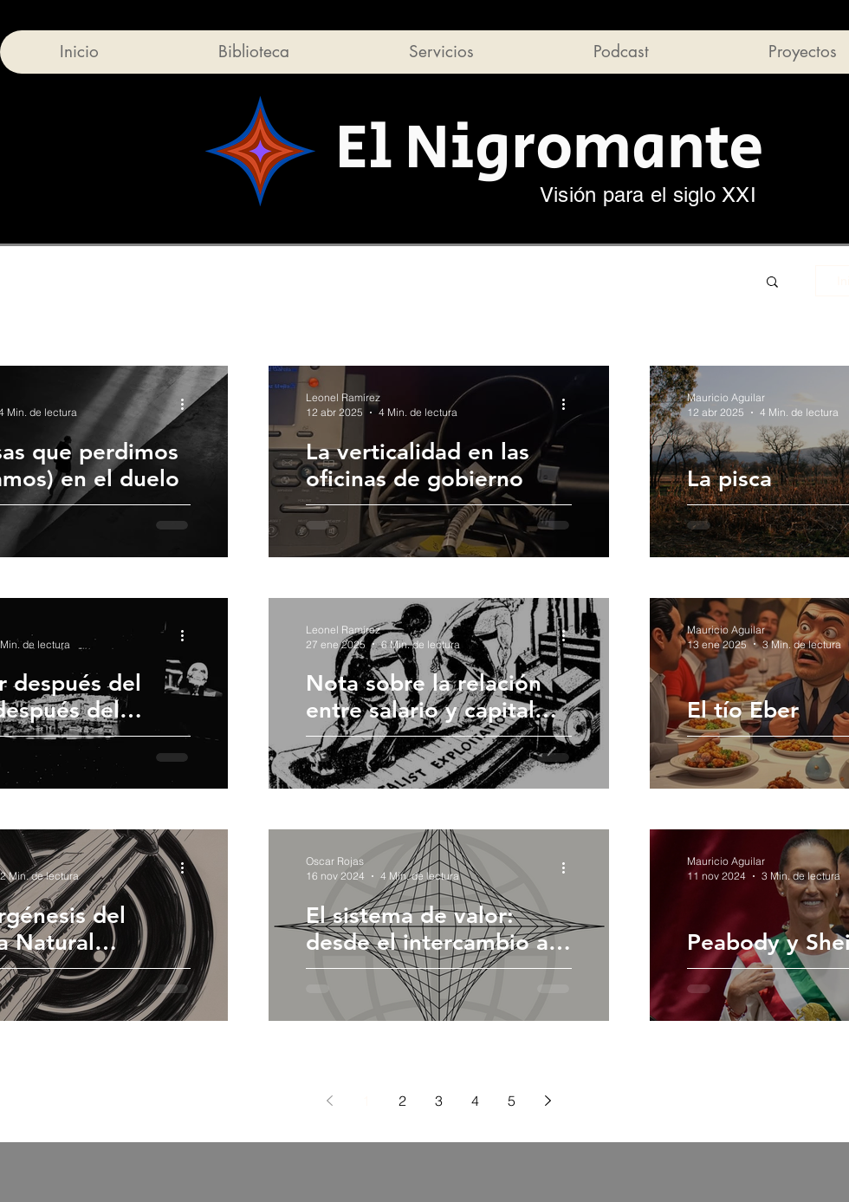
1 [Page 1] (366, 1100)
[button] (772, 283)
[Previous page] (330, 1100)
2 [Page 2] (402, 1100)
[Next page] (548, 1100)
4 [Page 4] (475, 1100)
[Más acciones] (188, 403)
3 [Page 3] (439, 1100)
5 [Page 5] (511, 1100)
